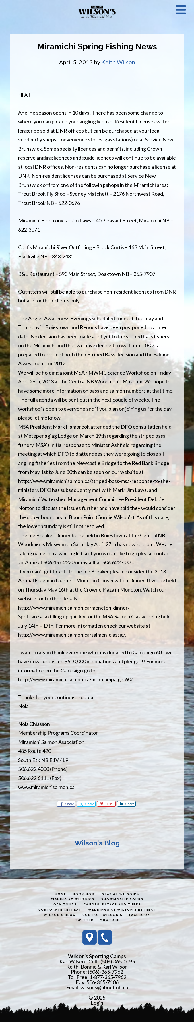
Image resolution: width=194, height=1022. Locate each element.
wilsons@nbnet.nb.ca (104, 987)
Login (97, 1003)
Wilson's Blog (97, 843)
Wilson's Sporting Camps (97, 12)
